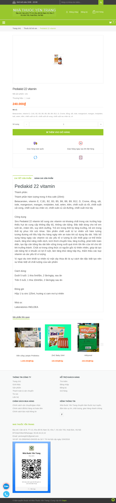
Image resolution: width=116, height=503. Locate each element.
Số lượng (16, 124)
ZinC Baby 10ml (58, 355)
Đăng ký (84, 12)
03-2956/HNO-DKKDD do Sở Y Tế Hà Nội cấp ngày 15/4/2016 (44, 439)
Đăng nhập (73, 12)
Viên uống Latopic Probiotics (27, 356)
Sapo (64, 500)
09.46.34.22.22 (40, 433)
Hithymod (88, 355)
